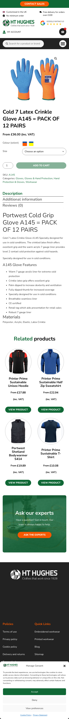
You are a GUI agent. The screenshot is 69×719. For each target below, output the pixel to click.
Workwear (31, 182)
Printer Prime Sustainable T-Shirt (51, 453)
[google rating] (52, 23)
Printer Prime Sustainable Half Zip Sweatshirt (50, 382)
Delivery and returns (14, 654)
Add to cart (41, 165)
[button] (64, 665)
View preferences (34, 708)
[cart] (62, 31)
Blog (37, 646)
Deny (34, 700)
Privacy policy (10, 639)
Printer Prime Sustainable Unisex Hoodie (18, 382)
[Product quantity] (8, 165)
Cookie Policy (25, 715)
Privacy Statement (40, 715)
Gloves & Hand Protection (39, 178)
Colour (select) (11, 143)
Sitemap (39, 654)
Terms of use (10, 631)
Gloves (19, 178)
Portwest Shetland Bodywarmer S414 (18, 453)
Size (5, 151)
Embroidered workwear (47, 631)
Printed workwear (44, 639)
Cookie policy (10, 646)
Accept (34, 691)
